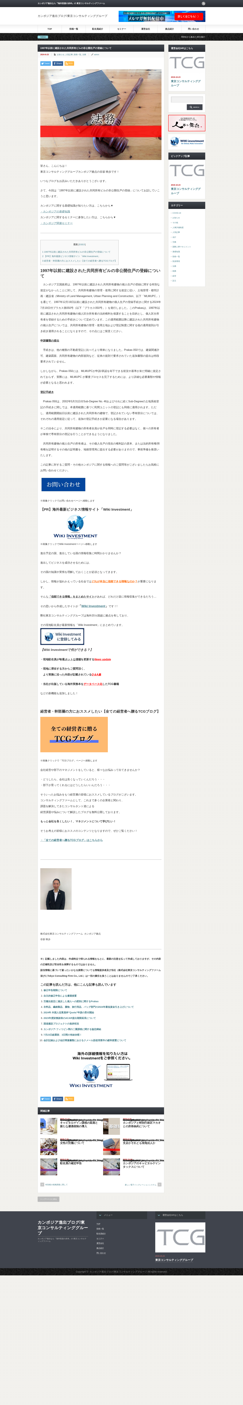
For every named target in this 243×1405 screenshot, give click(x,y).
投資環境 (176, 261)
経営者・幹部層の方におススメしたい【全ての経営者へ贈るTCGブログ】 (79, 261)
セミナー (121, 29)
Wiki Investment (93, 606)
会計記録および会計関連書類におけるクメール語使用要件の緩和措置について (85, 1040)
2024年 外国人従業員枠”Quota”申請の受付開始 (69, 1012)
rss (203, 3)
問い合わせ (193, 29)
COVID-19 (176, 213)
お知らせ (60, 54)
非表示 (82, 244)
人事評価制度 (178, 227)
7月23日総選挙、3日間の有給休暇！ (63, 1034)
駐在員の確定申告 (71, 1163)
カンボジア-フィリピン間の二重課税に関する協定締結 (72, 1029)
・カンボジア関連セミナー (56, 223)
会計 (174, 237)
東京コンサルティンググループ (186, 83)
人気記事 (69, 54)
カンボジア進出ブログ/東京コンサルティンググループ (72, 16)
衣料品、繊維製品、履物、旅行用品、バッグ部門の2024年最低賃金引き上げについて (89, 1007)
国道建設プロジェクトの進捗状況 (61, 1023)
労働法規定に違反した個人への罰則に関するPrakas (71, 1001)
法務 (84, 54)
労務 (174, 242)
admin (96, 54)
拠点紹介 (169, 29)
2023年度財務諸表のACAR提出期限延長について (70, 1018)
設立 (174, 281)
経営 (174, 276)
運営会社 (145, 29)
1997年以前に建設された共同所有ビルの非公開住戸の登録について (76, 252)
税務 (174, 271)
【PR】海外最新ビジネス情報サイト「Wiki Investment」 (71, 256)
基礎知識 (176, 252)
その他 (175, 223)
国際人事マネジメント (181, 247)
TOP (49, 29)
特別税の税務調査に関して (56, 1185)
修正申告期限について (55, 990)
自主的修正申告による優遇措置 (60, 995)
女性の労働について (72, 1143)
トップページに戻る (48, 1199)
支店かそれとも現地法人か (139, 1143)
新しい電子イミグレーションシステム (140, 1185)
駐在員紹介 (97, 29)
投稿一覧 (73, 29)
